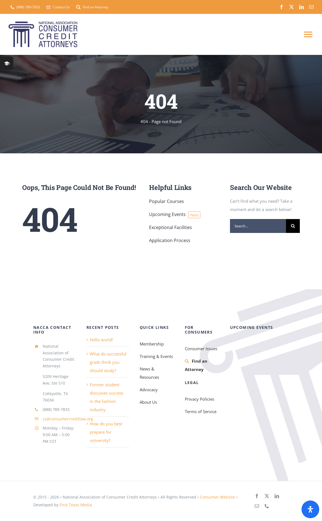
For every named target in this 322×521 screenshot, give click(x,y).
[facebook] (281, 7)
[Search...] (258, 226)
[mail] (311, 7)
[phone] (267, 506)
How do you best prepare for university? (106, 432)
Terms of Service (200, 411)
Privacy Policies (199, 399)
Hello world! (101, 339)
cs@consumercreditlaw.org (68, 418)
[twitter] (291, 7)
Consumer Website (217, 497)
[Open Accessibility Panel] (310, 509)
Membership (152, 344)
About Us (148, 402)
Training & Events (156, 356)
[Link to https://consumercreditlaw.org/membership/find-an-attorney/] (187, 361)
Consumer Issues (201, 348)
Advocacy (149, 389)
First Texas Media (76, 504)
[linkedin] (301, 7)
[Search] (293, 226)
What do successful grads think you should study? (108, 362)
